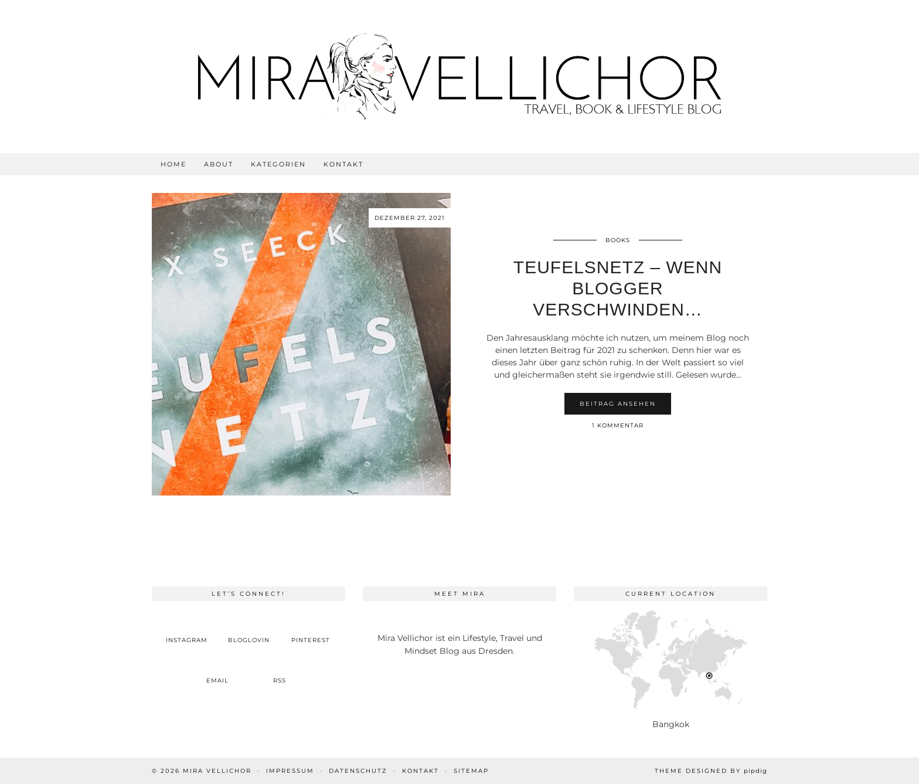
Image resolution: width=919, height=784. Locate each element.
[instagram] (187, 630)
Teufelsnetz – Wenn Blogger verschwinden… (617, 288)
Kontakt (343, 164)
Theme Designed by (711, 771)
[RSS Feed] (280, 671)
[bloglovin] (248, 630)
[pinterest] (311, 630)
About (218, 164)
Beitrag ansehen (618, 404)
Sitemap (471, 771)
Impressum (290, 771)
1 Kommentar (618, 425)
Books (617, 240)
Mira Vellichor (217, 771)
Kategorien (278, 164)
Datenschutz (358, 771)
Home (173, 164)
